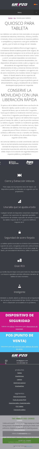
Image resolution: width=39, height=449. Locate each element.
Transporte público (19, 410)
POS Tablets (19, 406)
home (10, 18)
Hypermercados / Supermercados (19, 403)
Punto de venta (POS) (19, 400)
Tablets (19, 373)
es (15, 18)
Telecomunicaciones (19, 396)
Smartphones (19, 376)
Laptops (19, 379)
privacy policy (29, 446)
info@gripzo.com (22, 361)
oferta (12, 326)
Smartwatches (19, 386)
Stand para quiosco (20, 383)
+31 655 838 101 (22, 363)
